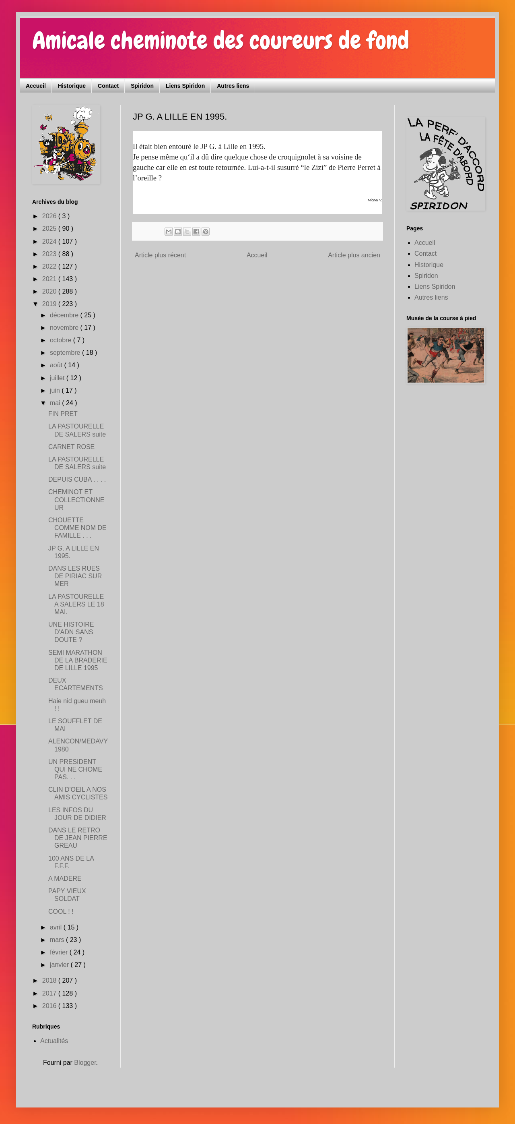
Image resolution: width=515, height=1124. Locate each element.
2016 (50, 1005)
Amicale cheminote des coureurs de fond (220, 40)
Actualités (54, 1040)
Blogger (85, 1062)
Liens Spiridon (185, 86)
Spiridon (142, 86)
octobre (61, 340)
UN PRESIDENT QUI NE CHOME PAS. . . (75, 769)
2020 (50, 291)
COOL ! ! (61, 911)
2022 (50, 266)
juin (56, 390)
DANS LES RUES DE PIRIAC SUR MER (75, 576)
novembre (65, 327)
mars (58, 939)
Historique (72, 86)
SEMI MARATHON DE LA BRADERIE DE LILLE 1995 (77, 660)
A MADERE (65, 878)
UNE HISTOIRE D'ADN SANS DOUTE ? (71, 632)
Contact (108, 86)
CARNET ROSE (71, 446)
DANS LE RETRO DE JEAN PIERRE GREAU (77, 838)
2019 (50, 303)
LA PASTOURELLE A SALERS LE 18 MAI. (76, 604)
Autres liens (233, 86)
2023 (50, 253)
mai (56, 403)
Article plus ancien (354, 255)
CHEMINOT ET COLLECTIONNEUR (76, 500)
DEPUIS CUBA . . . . (77, 479)
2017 (50, 993)
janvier (60, 964)
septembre (66, 352)
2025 (50, 228)
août (57, 365)
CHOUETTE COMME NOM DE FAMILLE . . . (77, 528)
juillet (58, 378)
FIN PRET (63, 413)
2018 (50, 980)
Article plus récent (160, 255)
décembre (65, 315)
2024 (50, 241)
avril (57, 927)
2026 (50, 216)
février (60, 952)
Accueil (36, 86)
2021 (50, 278)
